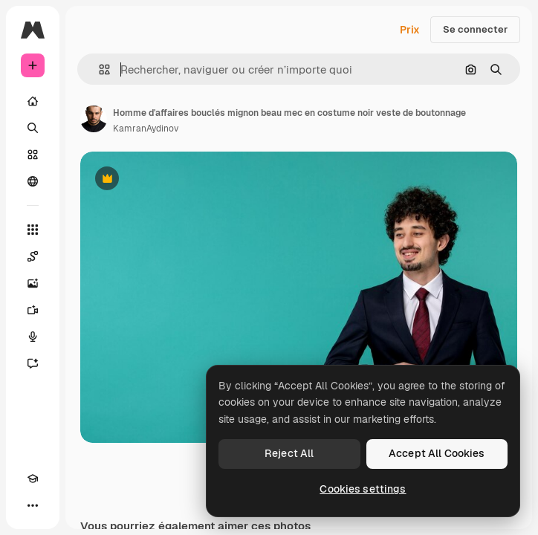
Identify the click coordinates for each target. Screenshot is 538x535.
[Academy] (33, 478)
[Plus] (33, 505)
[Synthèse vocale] (33, 336)
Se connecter (475, 29)
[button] (98, 69)
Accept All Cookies (437, 453)
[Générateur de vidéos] (33, 310)
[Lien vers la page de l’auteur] (93, 119)
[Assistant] (33, 363)
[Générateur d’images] (33, 283)
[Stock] (33, 154)
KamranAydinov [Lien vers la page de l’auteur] (145, 128)
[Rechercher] (33, 128)
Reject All (289, 453)
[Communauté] (33, 181)
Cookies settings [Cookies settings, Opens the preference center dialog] (363, 489)
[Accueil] (33, 101)
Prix (410, 29)
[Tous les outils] (33, 229)
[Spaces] (33, 256)
